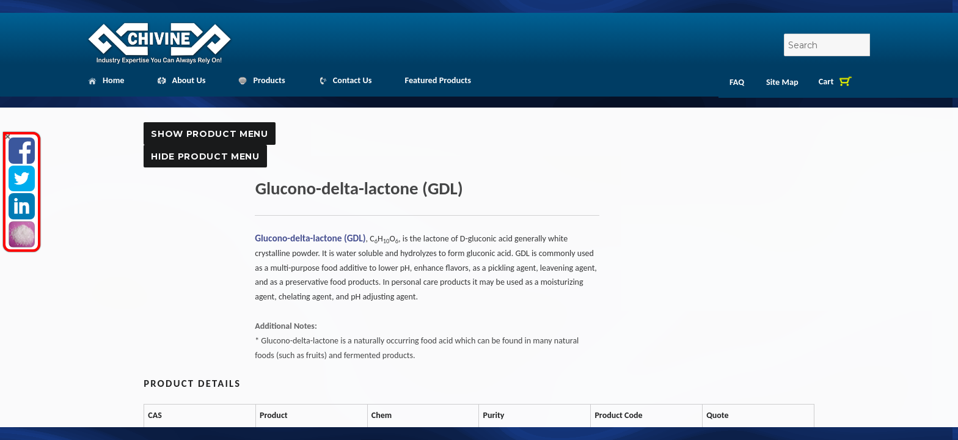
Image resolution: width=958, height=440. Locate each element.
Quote (714, 435)
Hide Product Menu (205, 156)
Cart (826, 81)
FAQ (736, 81)
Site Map (782, 81)
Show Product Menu (209, 133)
